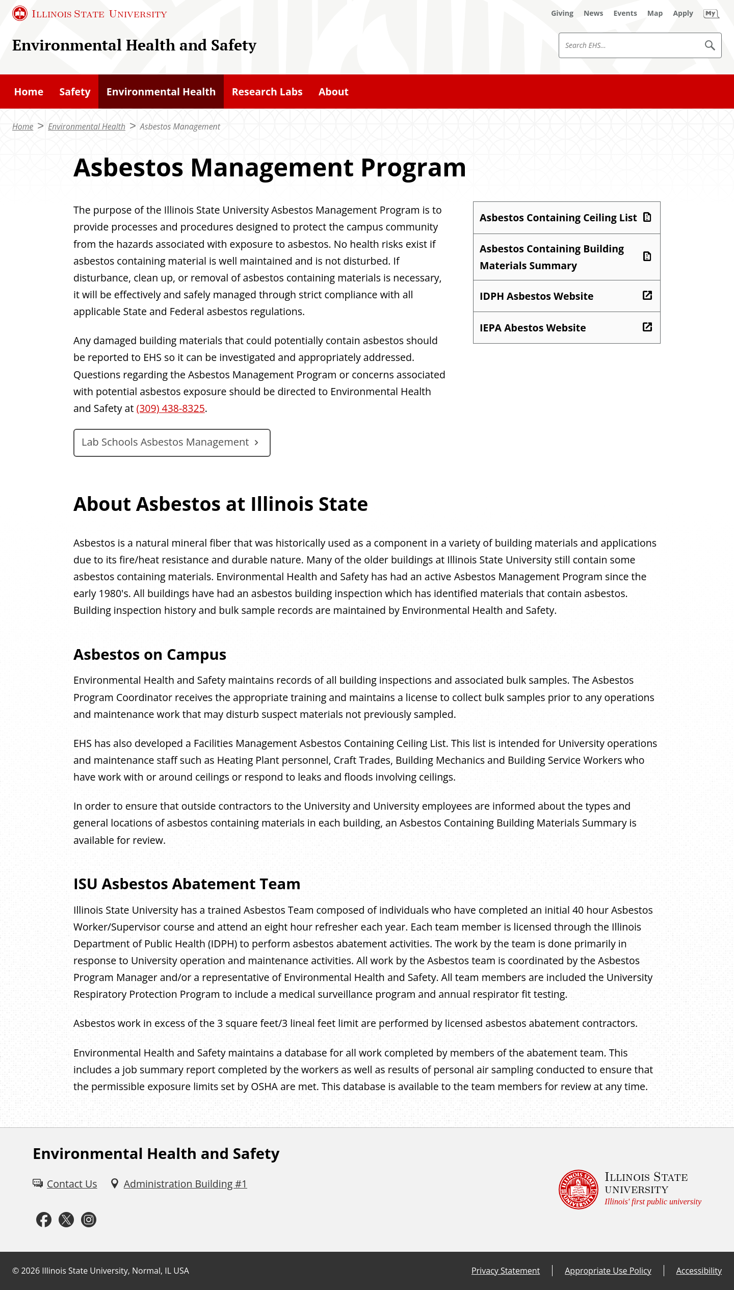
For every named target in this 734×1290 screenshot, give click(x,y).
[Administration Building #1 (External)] (178, 1183)
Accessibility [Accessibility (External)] (699, 1270)
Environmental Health (161, 91)
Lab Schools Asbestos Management (165, 442)
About (334, 91)
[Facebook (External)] (44, 1219)
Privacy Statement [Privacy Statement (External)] (505, 1270)
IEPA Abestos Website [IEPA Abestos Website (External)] (533, 327)
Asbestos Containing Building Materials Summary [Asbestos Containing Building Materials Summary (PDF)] (552, 257)
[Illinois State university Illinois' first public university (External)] (630, 1189)
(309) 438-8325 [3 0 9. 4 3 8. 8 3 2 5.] (170, 408)
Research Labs (267, 91)
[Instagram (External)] (88, 1219)
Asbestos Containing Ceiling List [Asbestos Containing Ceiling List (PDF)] (558, 217)
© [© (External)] (15, 1270)
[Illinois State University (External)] (89, 13)
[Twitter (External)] (66, 1219)
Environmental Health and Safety (134, 44)
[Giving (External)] (562, 13)
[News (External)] (594, 13)
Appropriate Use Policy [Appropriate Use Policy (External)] (608, 1270)
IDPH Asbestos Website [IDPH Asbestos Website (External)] (536, 296)
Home (29, 91)
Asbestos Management (180, 126)
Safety (74, 91)
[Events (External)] (625, 13)
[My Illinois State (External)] (711, 13)
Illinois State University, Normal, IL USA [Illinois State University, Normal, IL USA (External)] (115, 1270)
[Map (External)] (655, 13)
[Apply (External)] (683, 13)
